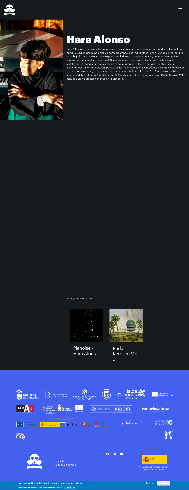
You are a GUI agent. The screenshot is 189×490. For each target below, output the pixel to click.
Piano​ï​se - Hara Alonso (85, 350)
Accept (149, 483)
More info (69, 487)
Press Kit (59, 460)
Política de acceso (65, 464)
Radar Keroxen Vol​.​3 (126, 354)
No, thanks (163, 483)
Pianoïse (101, 75)
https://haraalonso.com (80, 298)
